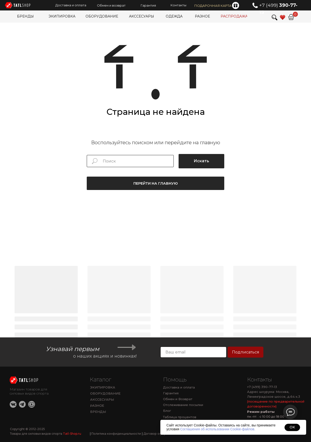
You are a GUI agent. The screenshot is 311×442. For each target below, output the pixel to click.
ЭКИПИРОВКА (102, 387)
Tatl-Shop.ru (72, 433)
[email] (193, 352)
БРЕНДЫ (98, 412)
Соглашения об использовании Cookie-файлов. (217, 429)
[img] (291, 17)
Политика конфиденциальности (115, 433)
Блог (167, 411)
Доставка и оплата (179, 387)
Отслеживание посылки (183, 405)
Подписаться (245, 352)
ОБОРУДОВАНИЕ (105, 393)
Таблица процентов (179, 417)
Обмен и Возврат (177, 399)
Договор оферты (156, 433)
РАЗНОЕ (97, 406)
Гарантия (171, 393)
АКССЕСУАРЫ (102, 399)
